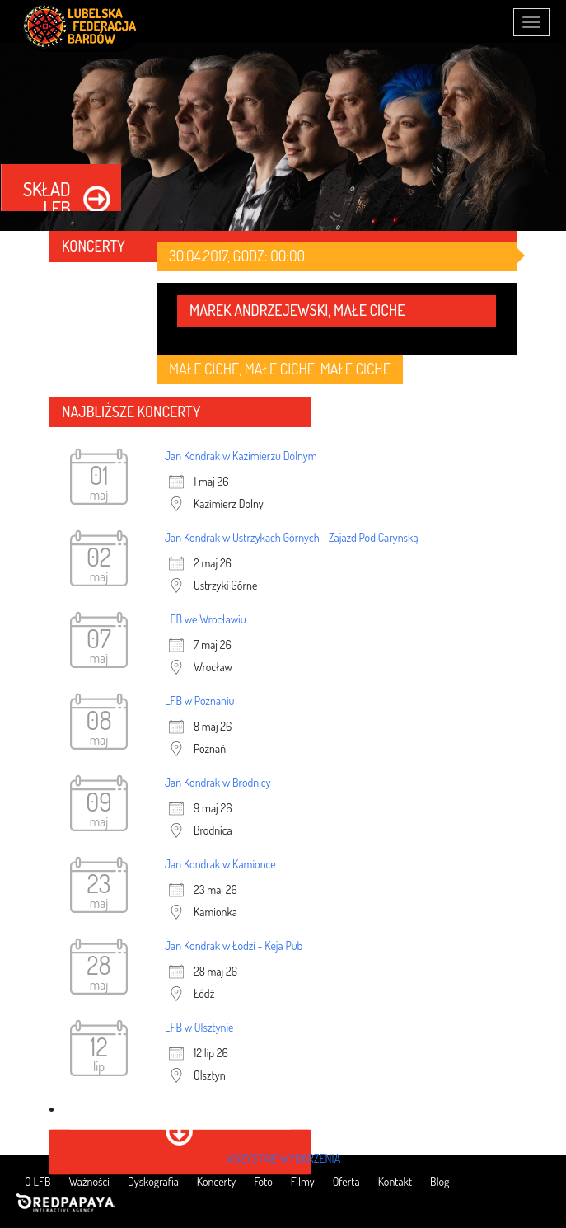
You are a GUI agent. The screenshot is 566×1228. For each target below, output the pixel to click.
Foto (263, 1181)
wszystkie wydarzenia (283, 1158)
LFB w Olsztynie (199, 1027)
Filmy (303, 1181)
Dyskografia (153, 1181)
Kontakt (395, 1181)
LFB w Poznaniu (200, 701)
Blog (439, 1181)
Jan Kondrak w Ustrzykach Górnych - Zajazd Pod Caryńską (292, 537)
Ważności (89, 1181)
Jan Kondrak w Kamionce (220, 864)
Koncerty (216, 1181)
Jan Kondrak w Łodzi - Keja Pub (233, 946)
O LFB (38, 1181)
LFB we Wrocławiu (205, 619)
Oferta (346, 1181)
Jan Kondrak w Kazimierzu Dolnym (241, 456)
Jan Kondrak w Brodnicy (218, 782)
